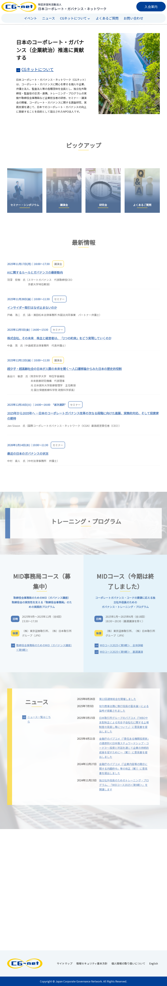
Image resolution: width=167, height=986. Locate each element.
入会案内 (151, 6)
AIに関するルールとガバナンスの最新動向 (35, 274)
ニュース (48, 18)
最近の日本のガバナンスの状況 (27, 455)
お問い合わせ (133, 18)
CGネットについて (38, 69)
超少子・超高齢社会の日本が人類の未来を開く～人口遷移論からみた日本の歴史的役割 (64, 371)
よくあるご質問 (107, 18)
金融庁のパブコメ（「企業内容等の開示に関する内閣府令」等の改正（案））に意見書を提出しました (123, 770)
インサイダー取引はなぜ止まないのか (32, 309)
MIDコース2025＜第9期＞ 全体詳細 (121, 647)
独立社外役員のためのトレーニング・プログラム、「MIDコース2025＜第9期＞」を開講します (124, 786)
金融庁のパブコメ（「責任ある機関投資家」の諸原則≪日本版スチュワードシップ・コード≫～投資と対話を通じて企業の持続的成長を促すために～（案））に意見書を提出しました (124, 750)
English (153, 963)
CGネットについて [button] (73, 18)
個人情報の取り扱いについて (128, 963)
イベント (30, 18)
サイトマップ (64, 963)
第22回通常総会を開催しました (117, 701)
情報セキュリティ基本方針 (91, 963)
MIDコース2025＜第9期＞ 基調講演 (121, 654)
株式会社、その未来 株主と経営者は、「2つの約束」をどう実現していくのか (59, 340)
